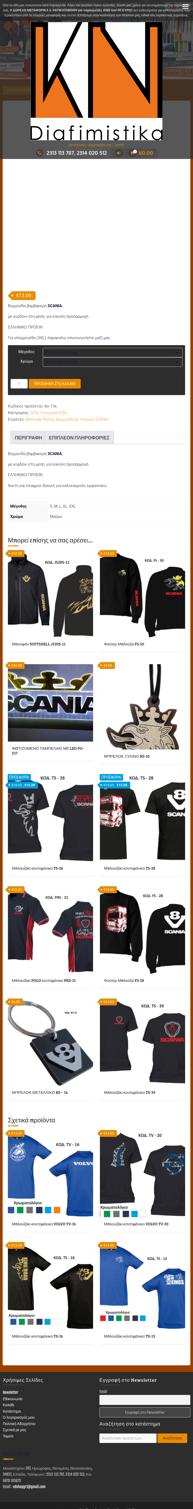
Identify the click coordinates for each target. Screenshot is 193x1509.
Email (103, 1360)
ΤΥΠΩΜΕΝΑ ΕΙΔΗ (114, 1489)
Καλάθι (8, 1373)
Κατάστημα (12, 1379)
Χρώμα (26, 330)
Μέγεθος (26, 320)
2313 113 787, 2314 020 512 (71, 152)
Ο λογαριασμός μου (19, 1386)
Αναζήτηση (172, 1407)
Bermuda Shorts (40, 388)
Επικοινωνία (13, 1367)
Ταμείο (8, 1404)
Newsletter (10, 1361)
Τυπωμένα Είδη (53, 381)
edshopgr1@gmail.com (29, 1455)
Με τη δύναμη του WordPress (72, 1479)
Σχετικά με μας (14, 1398)
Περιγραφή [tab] (28, 406)
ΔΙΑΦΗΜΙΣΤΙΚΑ (50, 1489)
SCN (34, 381)
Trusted (113, 1479)
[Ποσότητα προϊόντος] (19, 352)
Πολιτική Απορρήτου (19, 1392)
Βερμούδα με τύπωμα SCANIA (82, 388)
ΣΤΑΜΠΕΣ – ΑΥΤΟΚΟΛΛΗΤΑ (158, 1489)
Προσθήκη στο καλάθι (54, 352)
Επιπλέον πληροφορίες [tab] (79, 406)
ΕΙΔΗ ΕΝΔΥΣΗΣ (81, 1489)
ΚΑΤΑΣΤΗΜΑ (21, 1489)
